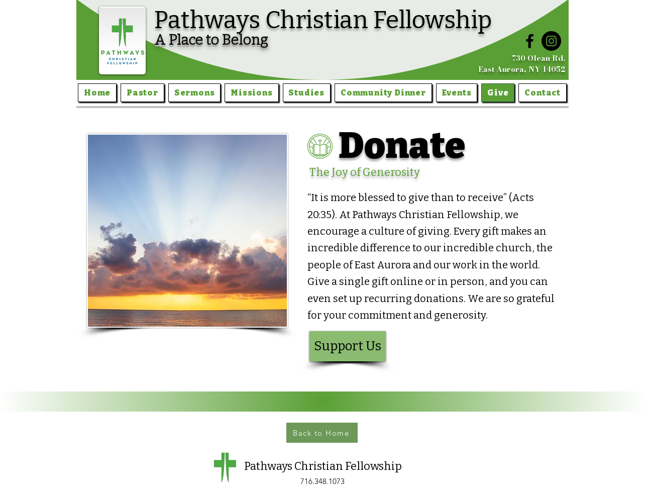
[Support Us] (347, 346)
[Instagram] (551, 41)
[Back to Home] (322, 433)
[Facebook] (529, 41)
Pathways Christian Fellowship (323, 20)
